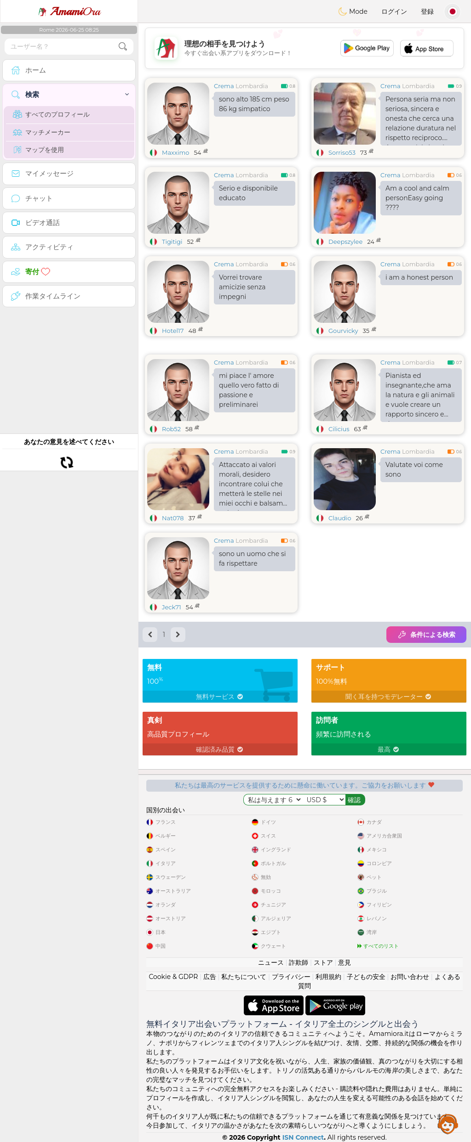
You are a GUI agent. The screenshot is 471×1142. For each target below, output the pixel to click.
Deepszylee (345, 241)
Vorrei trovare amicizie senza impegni (242, 287)
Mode (353, 11)
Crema (224, 86)
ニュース (271, 962)
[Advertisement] (304, 48)
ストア (323, 962)
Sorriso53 (342, 152)
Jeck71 (171, 607)
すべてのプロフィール (51, 114)
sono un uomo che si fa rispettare (252, 559)
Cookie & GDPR (173, 977)
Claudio (339, 518)
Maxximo (175, 152)
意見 (344, 962)
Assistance (448, 1123)
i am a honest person (419, 277)
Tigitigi (172, 241)
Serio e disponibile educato (248, 193)
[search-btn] (122, 47)
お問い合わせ (410, 977)
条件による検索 (426, 634)
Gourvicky (343, 330)
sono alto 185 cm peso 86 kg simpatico (254, 104)
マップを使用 (38, 149)
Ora (69, 11)
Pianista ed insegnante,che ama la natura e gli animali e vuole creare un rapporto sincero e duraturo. (420, 396)
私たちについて (243, 977)
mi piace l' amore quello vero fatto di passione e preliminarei (249, 390)
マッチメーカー (41, 132)
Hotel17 (173, 330)
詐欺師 (298, 962)
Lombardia (252, 86)
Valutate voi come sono (414, 469)
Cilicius (339, 429)
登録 (427, 11)
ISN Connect (303, 1137)
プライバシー (291, 977)
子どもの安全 (366, 977)
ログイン (394, 11)
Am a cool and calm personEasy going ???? (417, 198)
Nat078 (173, 518)
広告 (209, 977)
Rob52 (171, 429)
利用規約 (328, 977)
